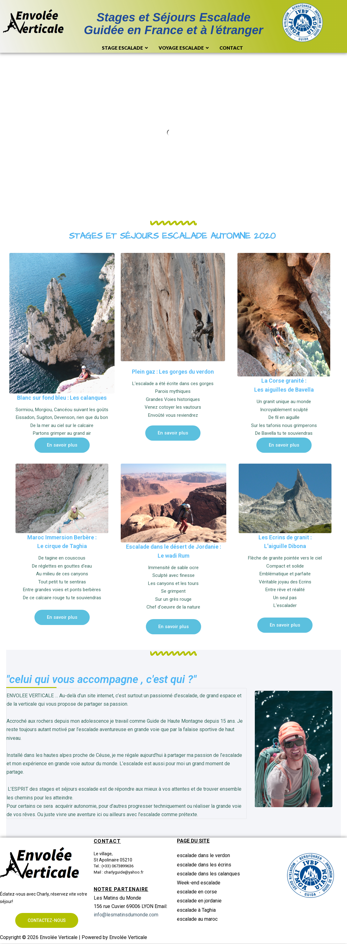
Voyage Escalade (184, 48)
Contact (231, 48)
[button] (62, 445)
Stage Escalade (125, 48)
